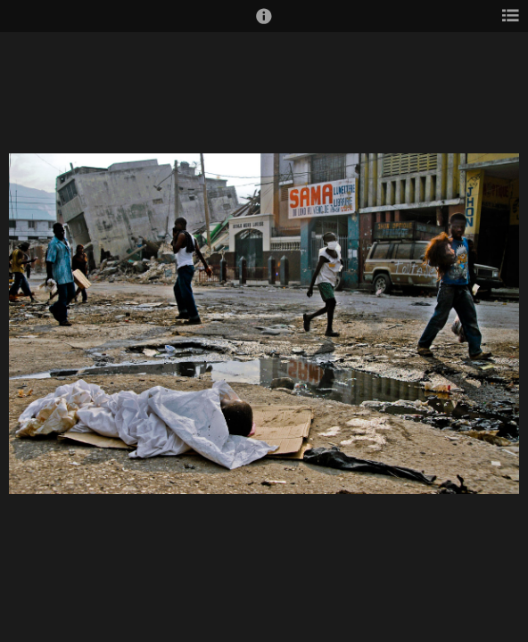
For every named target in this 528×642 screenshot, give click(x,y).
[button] (264, 24)
